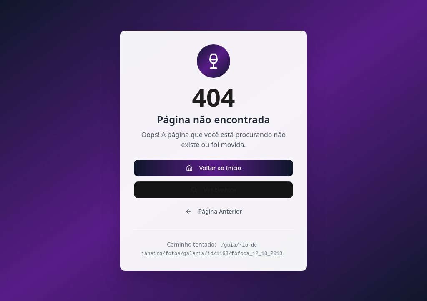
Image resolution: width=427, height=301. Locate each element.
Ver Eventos (214, 190)
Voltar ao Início (213, 168)
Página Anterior (213, 211)
